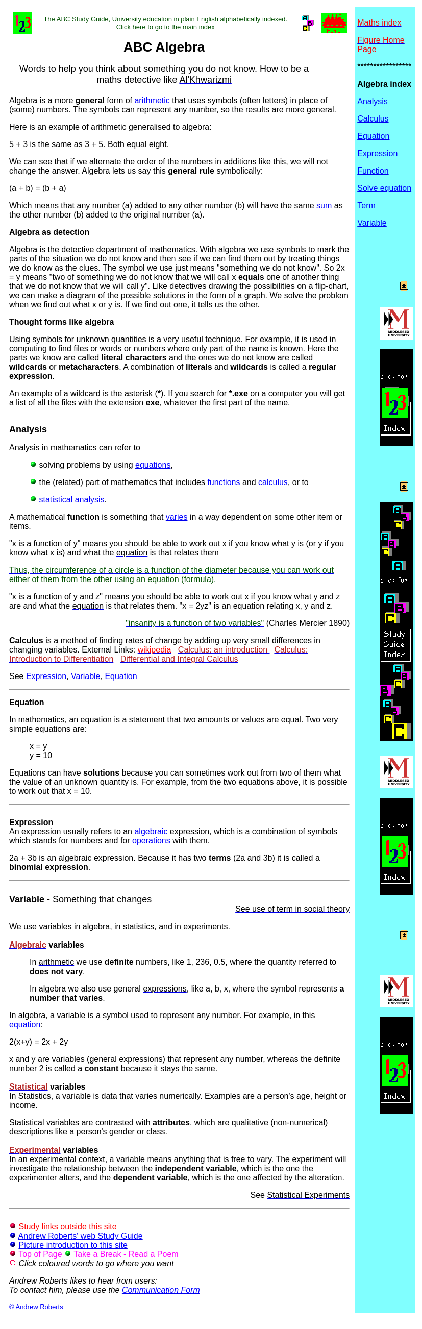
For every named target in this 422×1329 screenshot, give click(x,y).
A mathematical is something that (87, 517)
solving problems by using (82, 465)
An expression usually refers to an (71, 827)
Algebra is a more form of (71, 100)
